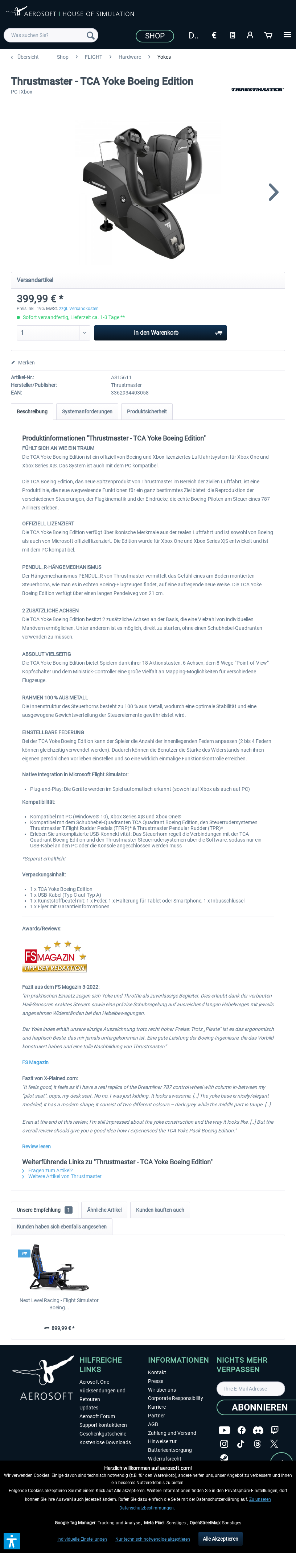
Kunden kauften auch (160, 1210)
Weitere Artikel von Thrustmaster (62, 1176)
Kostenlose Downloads (105, 1442)
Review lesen (36, 1146)
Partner (156, 1415)
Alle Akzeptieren (220, 1539)
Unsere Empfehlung (45, 1210)
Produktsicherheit (147, 411)
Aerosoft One (94, 1382)
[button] (12, 1541)
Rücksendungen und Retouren (102, 1395)
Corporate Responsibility (175, 1398)
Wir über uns (162, 1390)
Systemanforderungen (87, 411)
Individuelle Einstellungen (82, 1539)
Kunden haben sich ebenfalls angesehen (62, 1227)
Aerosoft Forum (97, 1416)
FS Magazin (35, 1062)
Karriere (157, 1407)
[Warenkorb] (269, 34)
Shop (155, 36)
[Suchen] (90, 35)
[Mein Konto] (250, 34)
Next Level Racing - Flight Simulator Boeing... (59, 1303)
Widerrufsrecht (164, 1459)
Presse (155, 1381)
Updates (88, 1407)
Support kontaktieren (103, 1425)
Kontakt (157, 1372)
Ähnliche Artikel (104, 1210)
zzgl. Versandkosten (79, 308)
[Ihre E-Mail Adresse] (251, 1388)
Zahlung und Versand (172, 1433)
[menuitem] (51, 35)
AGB (153, 1424)
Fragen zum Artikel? (47, 1170)
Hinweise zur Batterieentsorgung (170, 1445)
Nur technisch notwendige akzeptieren (152, 1539)
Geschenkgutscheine (102, 1434)
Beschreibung (32, 411)
